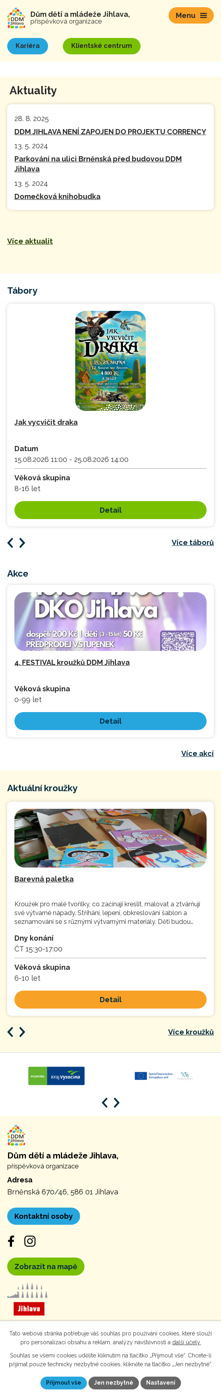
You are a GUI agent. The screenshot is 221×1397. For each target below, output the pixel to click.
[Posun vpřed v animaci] (22, 1032)
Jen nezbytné (113, 1382)
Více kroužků (191, 1032)
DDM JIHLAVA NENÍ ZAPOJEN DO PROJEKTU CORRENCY (110, 131)
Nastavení (160, 1382)
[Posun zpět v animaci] (10, 1032)
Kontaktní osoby (43, 1216)
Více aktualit (30, 241)
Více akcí (197, 753)
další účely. (186, 1342)
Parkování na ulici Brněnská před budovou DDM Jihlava (98, 164)
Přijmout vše (63, 1382)
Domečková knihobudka (57, 196)
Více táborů (193, 542)
